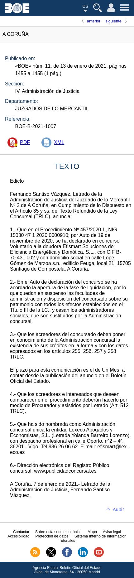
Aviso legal (112, 532)
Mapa (92, 532)
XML (59, 142)
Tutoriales (67, 540)
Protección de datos (52, 536)
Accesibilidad (18, 536)
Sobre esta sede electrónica (58, 532)
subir (118, 509)
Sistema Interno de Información (100, 536)
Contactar (21, 532)
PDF (25, 142)
